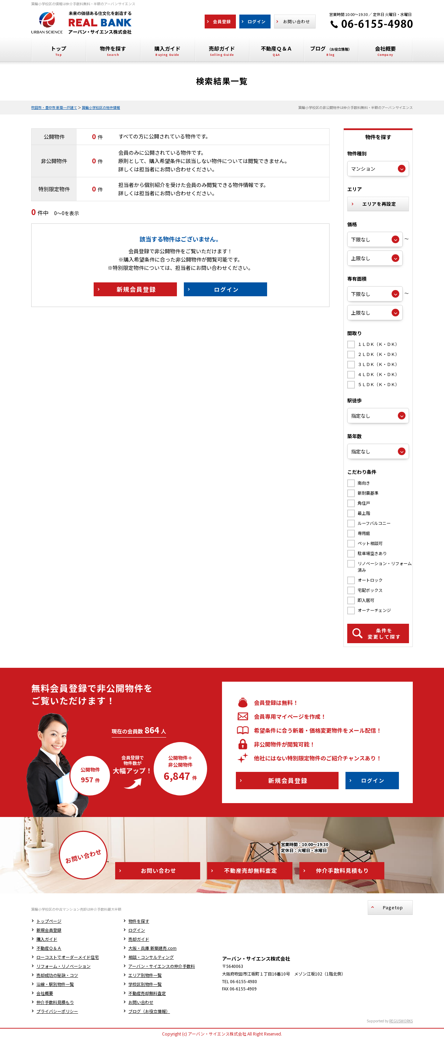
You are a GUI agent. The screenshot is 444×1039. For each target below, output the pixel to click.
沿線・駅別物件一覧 (55, 984)
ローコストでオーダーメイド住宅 (67, 957)
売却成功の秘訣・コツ (57, 975)
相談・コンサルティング (151, 957)
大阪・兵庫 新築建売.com (152, 948)
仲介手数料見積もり (55, 1002)
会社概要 (44, 993)
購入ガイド (46, 939)
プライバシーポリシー (57, 1011)
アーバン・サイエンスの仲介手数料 (161, 966)
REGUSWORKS (401, 1020)
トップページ (48, 921)
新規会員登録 (48, 930)
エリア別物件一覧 (145, 975)
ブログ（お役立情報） (149, 1011)
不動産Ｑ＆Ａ (48, 948)
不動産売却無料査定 (147, 993)
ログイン (136, 930)
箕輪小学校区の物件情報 (101, 107)
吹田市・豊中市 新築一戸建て (54, 107)
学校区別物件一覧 (145, 984)
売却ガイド (138, 939)
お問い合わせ (140, 1002)
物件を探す (138, 921)
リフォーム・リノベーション (63, 966)
